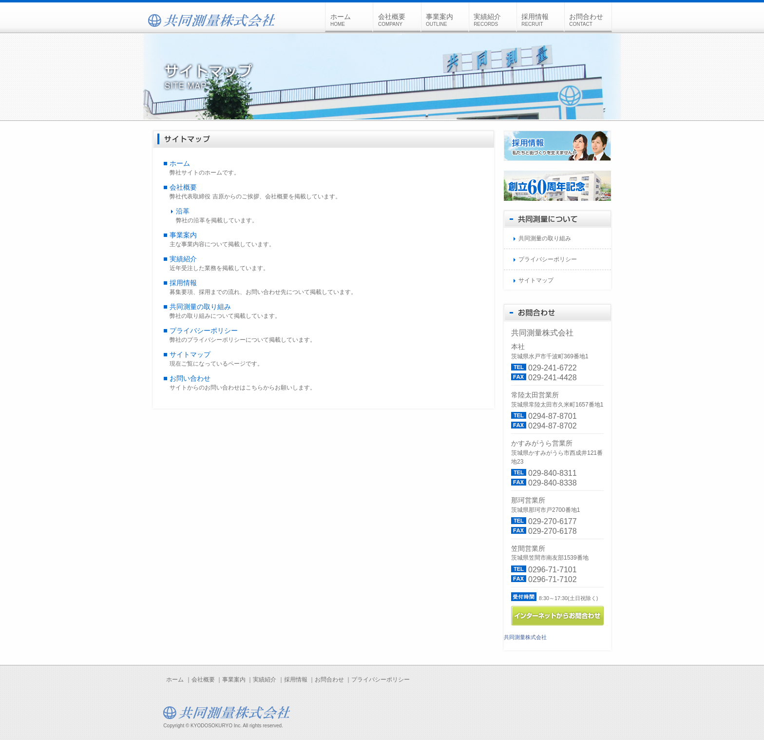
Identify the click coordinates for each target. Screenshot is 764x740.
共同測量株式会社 (525, 637)
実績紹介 (495, 20)
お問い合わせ (190, 378)
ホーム (351, 20)
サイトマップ (190, 354)
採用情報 (542, 20)
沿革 (183, 211)
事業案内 (447, 20)
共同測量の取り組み (200, 307)
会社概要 (399, 20)
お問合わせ (590, 20)
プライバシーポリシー (204, 330)
